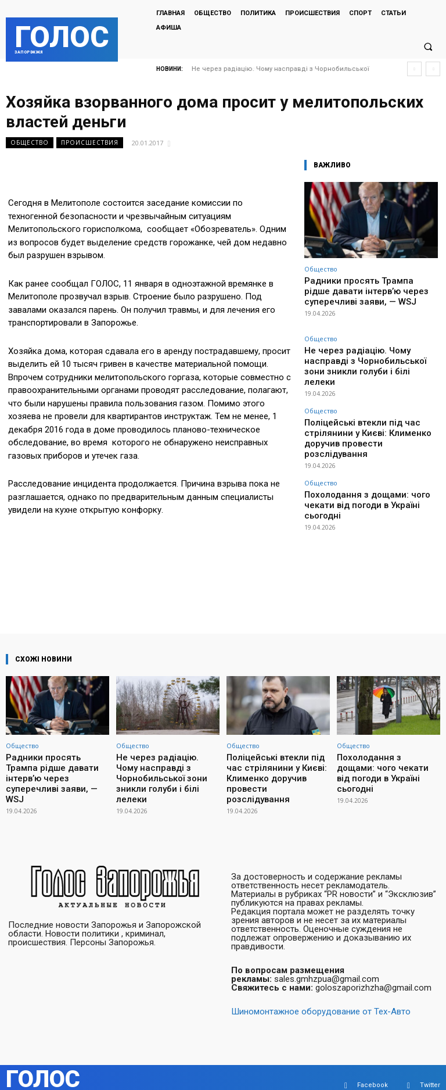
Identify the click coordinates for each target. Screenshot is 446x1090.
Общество (29, 142)
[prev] (414, 69)
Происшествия (89, 142)
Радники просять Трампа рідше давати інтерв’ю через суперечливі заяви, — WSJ (369, 289)
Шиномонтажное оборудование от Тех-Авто (321, 996)
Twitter (430, 1069)
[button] (428, 47)
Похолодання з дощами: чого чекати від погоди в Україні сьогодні (370, 455)
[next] (433, 69)
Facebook (372, 1069)
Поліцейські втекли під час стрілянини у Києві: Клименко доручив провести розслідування (368, 406)
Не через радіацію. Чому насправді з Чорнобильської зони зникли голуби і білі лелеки (365, 352)
